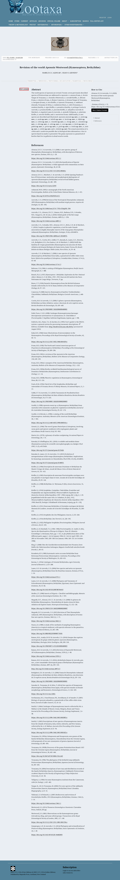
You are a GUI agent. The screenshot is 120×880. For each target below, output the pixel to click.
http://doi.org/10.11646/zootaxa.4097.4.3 (45, 669)
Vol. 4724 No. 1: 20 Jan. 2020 (15, 57)
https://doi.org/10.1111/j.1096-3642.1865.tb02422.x (49, 732)
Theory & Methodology (18, 25)
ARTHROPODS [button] (56, 25)
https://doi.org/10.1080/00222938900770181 (46, 633)
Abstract (97, 118)
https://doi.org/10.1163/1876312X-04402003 (46, 835)
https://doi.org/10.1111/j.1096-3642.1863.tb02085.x (49, 717)
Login (109, 17)
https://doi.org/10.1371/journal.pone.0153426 (47, 450)
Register (102, 17)
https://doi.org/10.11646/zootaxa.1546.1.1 (46, 803)
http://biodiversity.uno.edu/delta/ (61, 327)
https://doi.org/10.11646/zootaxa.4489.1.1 (46, 221)
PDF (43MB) (24, 89)
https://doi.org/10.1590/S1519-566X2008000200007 (49, 608)
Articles (33, 21)
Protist (33, 25)
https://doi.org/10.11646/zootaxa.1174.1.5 (46, 264)
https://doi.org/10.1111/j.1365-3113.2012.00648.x (48, 171)
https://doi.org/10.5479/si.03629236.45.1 (45, 196)
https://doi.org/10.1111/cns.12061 (43, 694)
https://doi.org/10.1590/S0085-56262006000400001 (49, 309)
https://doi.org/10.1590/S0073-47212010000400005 (49, 646)
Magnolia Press (24, 874)
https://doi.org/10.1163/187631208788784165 (47, 590)
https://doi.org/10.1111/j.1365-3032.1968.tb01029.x (49, 342)
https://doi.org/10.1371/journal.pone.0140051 (47, 463)
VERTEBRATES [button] (43, 25)
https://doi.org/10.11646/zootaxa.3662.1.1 (46, 621)
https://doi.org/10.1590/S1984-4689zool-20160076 (49, 236)
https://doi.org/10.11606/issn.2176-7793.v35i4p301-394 (50, 208)
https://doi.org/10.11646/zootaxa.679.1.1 (45, 577)
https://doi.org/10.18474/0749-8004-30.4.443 (47, 756)
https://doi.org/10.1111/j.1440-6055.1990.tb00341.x (49, 423)
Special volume (53, 21)
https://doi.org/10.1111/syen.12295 (43, 186)
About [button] (64, 21)
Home (11, 21)
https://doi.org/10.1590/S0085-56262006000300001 (49, 681)
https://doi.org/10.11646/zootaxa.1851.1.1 (46, 158)
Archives (42, 21)
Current (24, 21)
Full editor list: (97, 21)
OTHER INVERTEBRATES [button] (74, 25)
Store (16, 21)
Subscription (75, 21)
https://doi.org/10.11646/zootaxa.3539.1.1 (46, 656)
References (98, 121)
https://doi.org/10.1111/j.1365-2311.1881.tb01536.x (49, 822)
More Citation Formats (100, 110)
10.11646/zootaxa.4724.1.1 (75, 57)
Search (86, 21)
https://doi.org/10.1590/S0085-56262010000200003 (49, 401)
